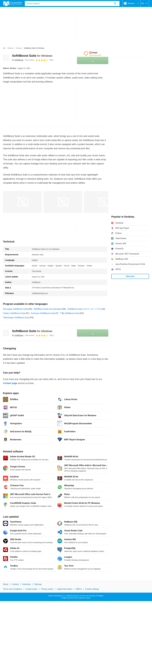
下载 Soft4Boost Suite (69, 313)
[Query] (72, 3)
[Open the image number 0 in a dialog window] (22, 202)
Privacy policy (47, 589)
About (5, 584)
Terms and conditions (12, 589)
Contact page (10, 383)
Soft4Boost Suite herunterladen (48, 309)
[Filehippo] (12, 3)
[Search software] (114, 3)
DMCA (79, 589)
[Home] (4, 48)
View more (130, 276)
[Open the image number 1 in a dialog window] (62, 202)
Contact (15, 584)
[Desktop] (18, 48)
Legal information (64, 589)
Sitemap (38, 584)
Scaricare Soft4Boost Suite (43, 313)
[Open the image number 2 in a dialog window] (103, 202)
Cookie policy (31, 589)
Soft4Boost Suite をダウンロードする (84, 309)
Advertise (26, 584)
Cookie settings (92, 589)
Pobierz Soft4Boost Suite (14, 313)
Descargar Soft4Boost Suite (15, 309)
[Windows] (10, 48)
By (17, 60)
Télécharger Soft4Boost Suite (16, 317)
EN (144, 3)
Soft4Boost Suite (32, 55)
